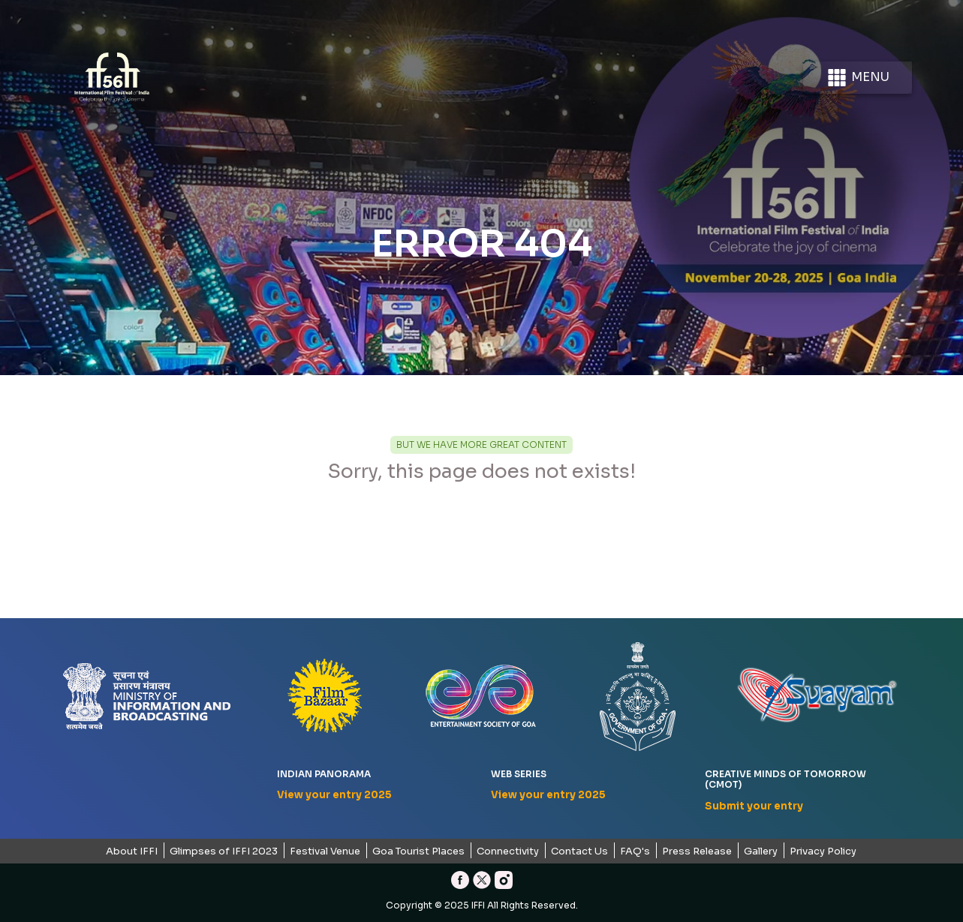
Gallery (761, 851)
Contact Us (579, 851)
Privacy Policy (823, 851)
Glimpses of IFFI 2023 (224, 851)
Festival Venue (325, 851)
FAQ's (635, 851)
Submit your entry (754, 806)
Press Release (697, 851)
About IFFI (132, 851)
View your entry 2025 (334, 794)
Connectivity (508, 851)
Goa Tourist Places (418, 851)
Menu (857, 77)
